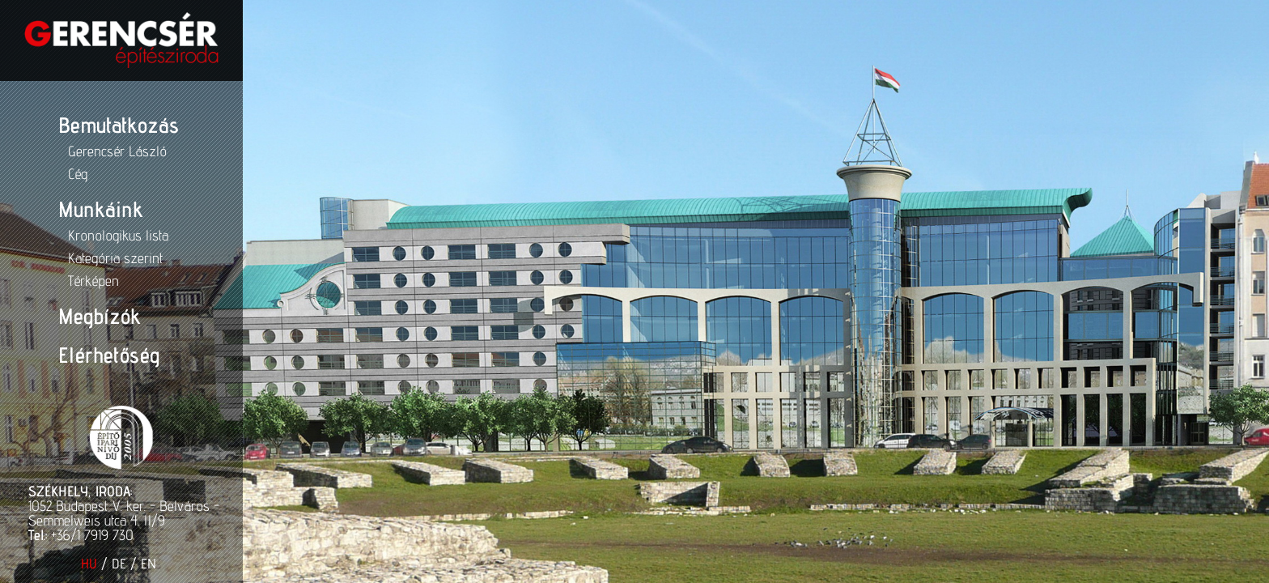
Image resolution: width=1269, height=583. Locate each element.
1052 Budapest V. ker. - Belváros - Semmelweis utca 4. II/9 (121, 513)
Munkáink (99, 209)
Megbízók (97, 316)
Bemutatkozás (117, 125)
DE (116, 563)
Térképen (91, 280)
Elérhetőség (107, 355)
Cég (76, 173)
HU (87, 563)
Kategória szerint (113, 257)
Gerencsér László (115, 151)
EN (146, 563)
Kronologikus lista (116, 235)
